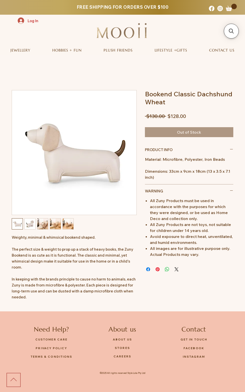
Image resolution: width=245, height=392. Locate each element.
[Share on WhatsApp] (167, 269)
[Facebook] (211, 8)
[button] (231, 7)
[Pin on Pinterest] (158, 269)
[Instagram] (220, 8)
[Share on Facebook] (148, 269)
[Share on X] (177, 269)
